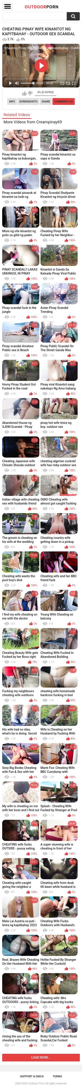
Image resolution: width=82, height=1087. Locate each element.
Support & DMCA (32, 1076)
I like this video (24, 93)
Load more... (41, 1057)
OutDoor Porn (36, 1083)
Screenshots (28, 101)
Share (46, 101)
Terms (57, 1076)
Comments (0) (63, 101)
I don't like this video (30, 93)
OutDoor (42, 7)
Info (12, 101)
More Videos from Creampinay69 (32, 122)
